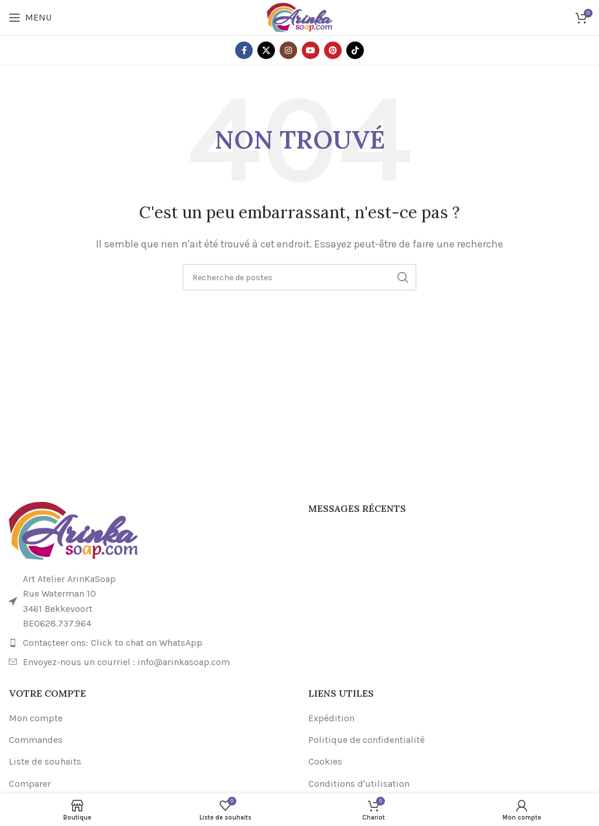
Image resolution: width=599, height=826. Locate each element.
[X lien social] (266, 50)
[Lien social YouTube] (310, 50)
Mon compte (36, 718)
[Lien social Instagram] (288, 50)
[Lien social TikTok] (355, 50)
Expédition (331, 718)
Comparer (30, 783)
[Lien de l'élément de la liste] (150, 643)
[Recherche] (299, 277)
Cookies (325, 761)
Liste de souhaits (45, 761)
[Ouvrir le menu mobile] (30, 17)
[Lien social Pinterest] (333, 50)
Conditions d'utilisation (358, 783)
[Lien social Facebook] (244, 50)
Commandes (36, 739)
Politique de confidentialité (366, 739)
